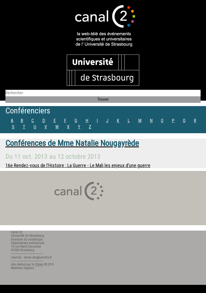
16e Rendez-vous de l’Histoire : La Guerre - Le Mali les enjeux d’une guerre (77, 165)
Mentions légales (22, 268)
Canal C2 (16, 232)
